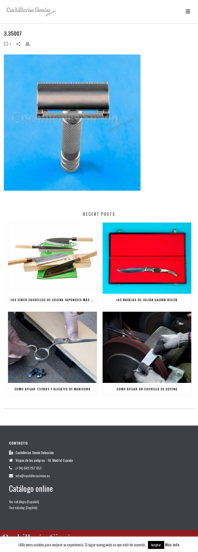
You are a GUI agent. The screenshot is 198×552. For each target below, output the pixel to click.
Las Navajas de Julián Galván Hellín (146, 300)
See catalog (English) (23, 507)
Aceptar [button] (156, 544)
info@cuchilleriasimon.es (32, 475)
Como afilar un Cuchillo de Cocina (147, 389)
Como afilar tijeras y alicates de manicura (52, 389)
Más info (172, 544)
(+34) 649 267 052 (28, 468)
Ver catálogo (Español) (24, 501)
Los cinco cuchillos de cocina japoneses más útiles (54, 300)
